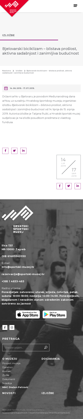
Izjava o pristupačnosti (15, 413)
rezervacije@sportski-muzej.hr (23, 274)
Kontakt (6, 371)
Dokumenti (8, 379)
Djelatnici (7, 367)
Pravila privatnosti (59, 413)
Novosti (9, 393)
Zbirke (5, 375)
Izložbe (48, 393)
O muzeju (9, 358)
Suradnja (7, 383)
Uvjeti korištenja (38, 413)
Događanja (51, 358)
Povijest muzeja (11, 363)
